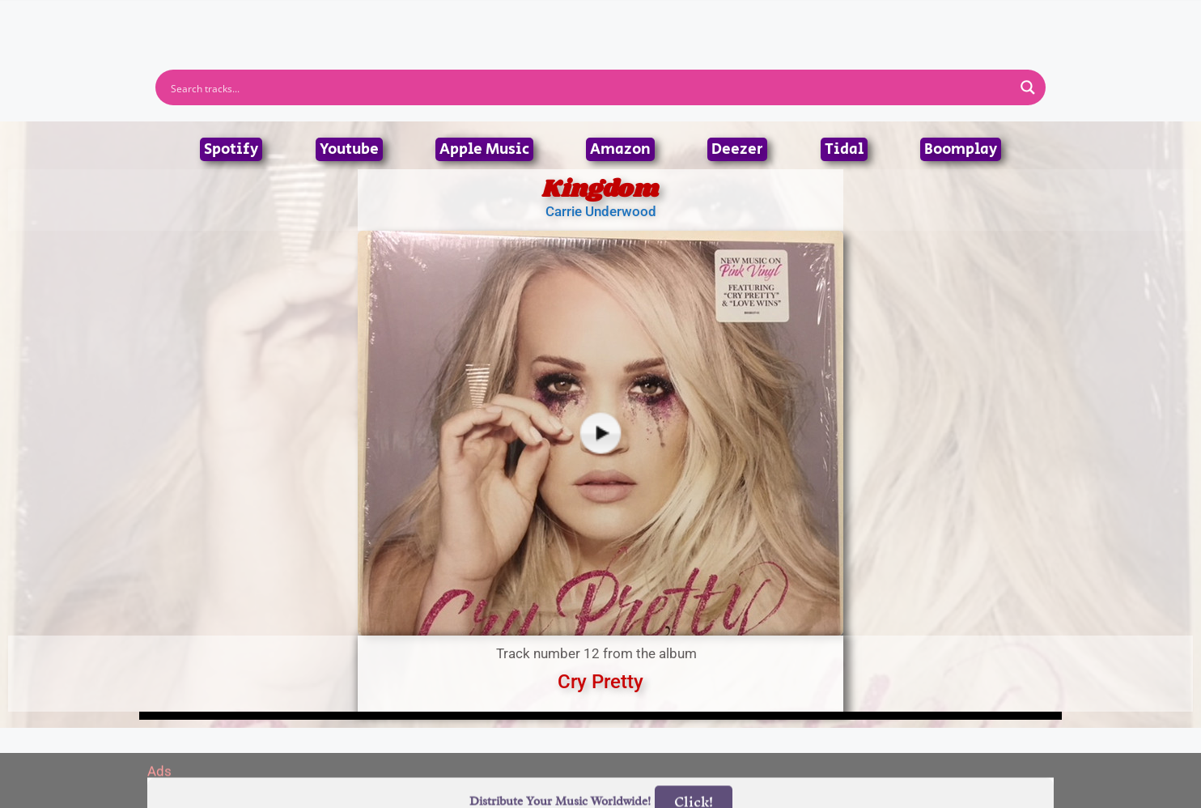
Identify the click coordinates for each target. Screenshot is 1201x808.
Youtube (349, 149)
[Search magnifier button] (1027, 87)
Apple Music (484, 149)
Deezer (737, 149)
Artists (454, 18)
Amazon (620, 149)
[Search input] (590, 87)
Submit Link (694, 18)
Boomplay (960, 149)
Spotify (231, 149)
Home (384, 18)
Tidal (844, 149)
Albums (529, 18)
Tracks (605, 18)
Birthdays (798, 18)
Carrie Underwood (600, 211)
